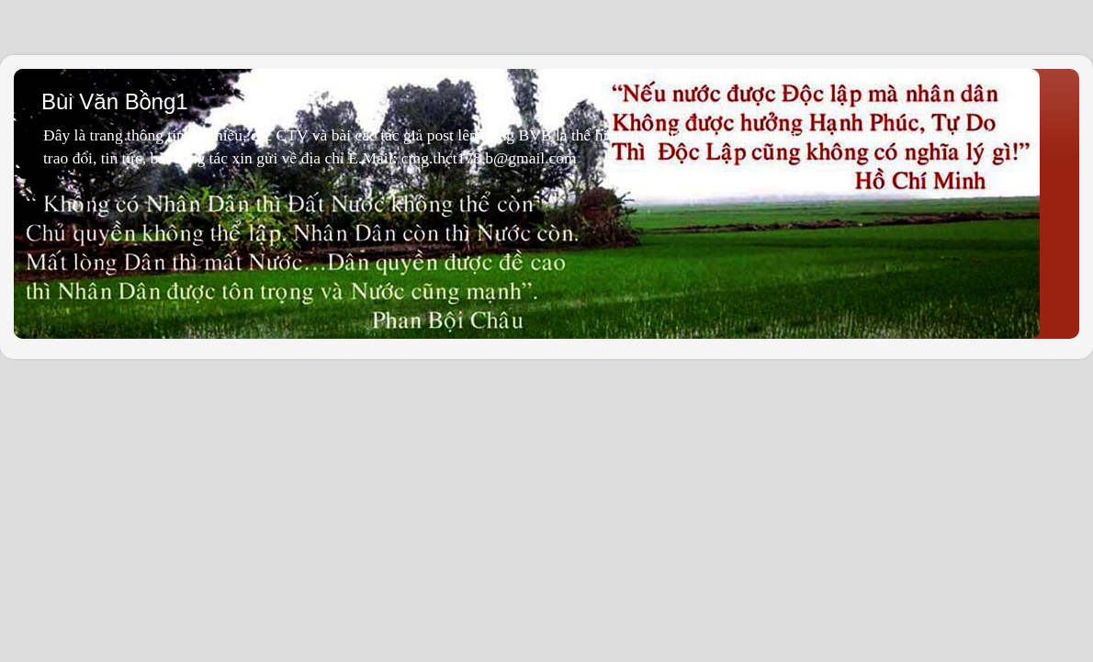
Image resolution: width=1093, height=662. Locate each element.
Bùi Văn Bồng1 (114, 101)
